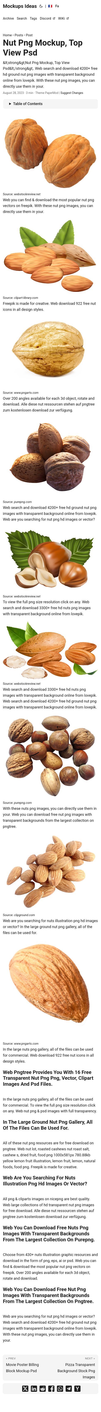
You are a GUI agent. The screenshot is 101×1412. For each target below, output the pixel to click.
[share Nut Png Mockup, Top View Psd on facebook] (51, 1390)
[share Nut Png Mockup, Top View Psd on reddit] (43, 1390)
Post (29, 35)
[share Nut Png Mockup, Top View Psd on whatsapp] (60, 1390)
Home (7, 35)
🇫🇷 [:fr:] (50, 6)
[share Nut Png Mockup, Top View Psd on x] (25, 1390)
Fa (57, 6)
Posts (19, 35)
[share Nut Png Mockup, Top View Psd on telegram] (69, 1390)
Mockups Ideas (20, 6)
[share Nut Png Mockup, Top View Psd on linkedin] (34, 1390)
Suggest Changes (72, 93)
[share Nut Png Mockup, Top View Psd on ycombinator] (77, 1390)
